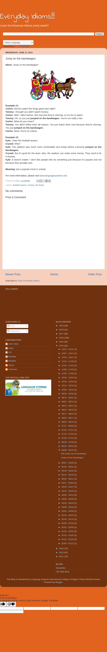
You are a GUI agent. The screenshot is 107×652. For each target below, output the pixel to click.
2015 (61, 342)
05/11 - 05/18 (67, 475)
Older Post (95, 274)
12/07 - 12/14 (67, 353)
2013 (61, 548)
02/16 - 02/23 (67, 519)
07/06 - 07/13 (67, 438)
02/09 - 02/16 (67, 523)
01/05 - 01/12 (67, 543)
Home (54, 274)
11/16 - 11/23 (67, 365)
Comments (13, 331)
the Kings (39, 185)
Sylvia (11, 365)
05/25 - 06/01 (67, 467)
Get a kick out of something (73, 453)
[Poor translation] (11, 604)
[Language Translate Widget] (18, 42)
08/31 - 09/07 (67, 406)
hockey (31, 185)
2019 (61, 325)
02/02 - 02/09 (67, 527)
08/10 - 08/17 (67, 418)
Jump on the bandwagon (72, 457)
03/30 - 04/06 (67, 499)
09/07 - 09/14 (67, 401)
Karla (10, 348)
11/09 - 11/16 (67, 369)
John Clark (13, 344)
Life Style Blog (62, 571)
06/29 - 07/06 (67, 442)
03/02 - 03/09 (67, 511)
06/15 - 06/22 (67, 446)
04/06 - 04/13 (67, 495)
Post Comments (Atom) (28, 281)
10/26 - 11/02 (67, 377)
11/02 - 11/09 (67, 373)
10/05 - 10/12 (67, 390)
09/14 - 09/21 (67, 398)
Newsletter (61, 568)
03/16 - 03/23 (67, 503)
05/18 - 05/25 (67, 471)
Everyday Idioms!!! (27, 16)
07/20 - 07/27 (67, 430)
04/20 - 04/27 (67, 487)
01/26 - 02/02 (67, 531)
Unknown (12, 369)
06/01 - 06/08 (67, 463)
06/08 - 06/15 (67, 450)
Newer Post (12, 274)
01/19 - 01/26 (67, 535)
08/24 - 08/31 (67, 410)
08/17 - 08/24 (67, 414)
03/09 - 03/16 (67, 507)
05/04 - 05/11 (67, 479)
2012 (61, 552)
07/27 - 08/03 (67, 426)
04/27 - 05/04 (67, 483)
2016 (61, 338)
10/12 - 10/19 (67, 385)
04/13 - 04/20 (67, 491)
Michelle (12, 356)
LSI (9, 352)
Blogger (59, 582)
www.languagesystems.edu (53, 175)
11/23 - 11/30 (67, 361)
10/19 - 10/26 (67, 381)
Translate (22, 46)
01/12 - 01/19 (67, 539)
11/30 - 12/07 (67, 357)
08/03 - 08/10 (67, 422)
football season (20, 185)
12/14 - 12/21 (67, 349)
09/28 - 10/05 (67, 394)
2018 (61, 329)
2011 (61, 556)
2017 (61, 334)
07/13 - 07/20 (67, 434)
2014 (61, 346)
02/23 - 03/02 (67, 515)
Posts (11, 326)
